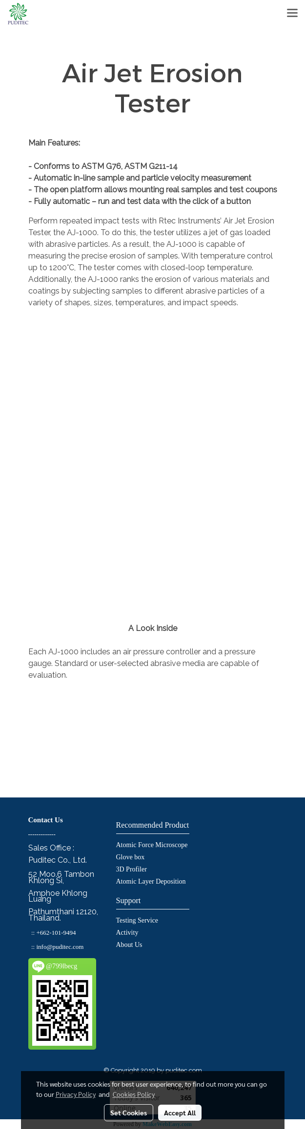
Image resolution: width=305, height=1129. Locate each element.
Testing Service (137, 920)
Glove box (130, 857)
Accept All (180, 1112)
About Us (129, 944)
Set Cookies (128, 1112)
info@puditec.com (59, 946)
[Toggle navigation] (292, 13)
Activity (127, 932)
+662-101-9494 (56, 932)
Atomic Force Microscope (152, 845)
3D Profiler (131, 869)
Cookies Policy (134, 1094)
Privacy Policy (76, 1094)
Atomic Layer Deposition (151, 881)
